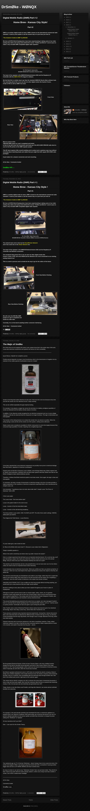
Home (31, 800)
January (70, 38)
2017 (67, 22)
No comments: (32, 333)
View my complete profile (79, 112)
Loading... (67, 61)
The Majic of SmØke (13, 344)
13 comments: (32, 172)
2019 (67, 20)
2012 (67, 49)
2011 (67, 51)
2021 (67, 17)
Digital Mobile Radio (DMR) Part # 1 (20, 182)
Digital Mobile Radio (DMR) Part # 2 (20, 18)
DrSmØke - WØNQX (19, 7)
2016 (67, 25)
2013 (67, 46)
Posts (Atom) (34, 806)
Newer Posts (7, 800)
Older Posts (54, 800)
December (71, 27)
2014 (67, 44)
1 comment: (30, 793)
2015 (67, 41)
